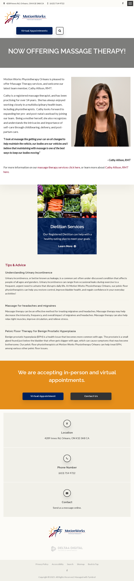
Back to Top (93, 554)
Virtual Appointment (43, 386)
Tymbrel (92, 567)
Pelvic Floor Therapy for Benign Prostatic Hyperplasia (40, 321)
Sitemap (80, 554)
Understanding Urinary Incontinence (28, 262)
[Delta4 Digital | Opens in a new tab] (67, 540)
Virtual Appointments (101, 17)
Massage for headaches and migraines (30, 295)
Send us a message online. (67, 497)
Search (127, 17)
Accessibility (58, 554)
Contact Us (91, 386)
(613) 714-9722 (57, 3)
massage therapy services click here (59, 157)
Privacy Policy (42, 554)
